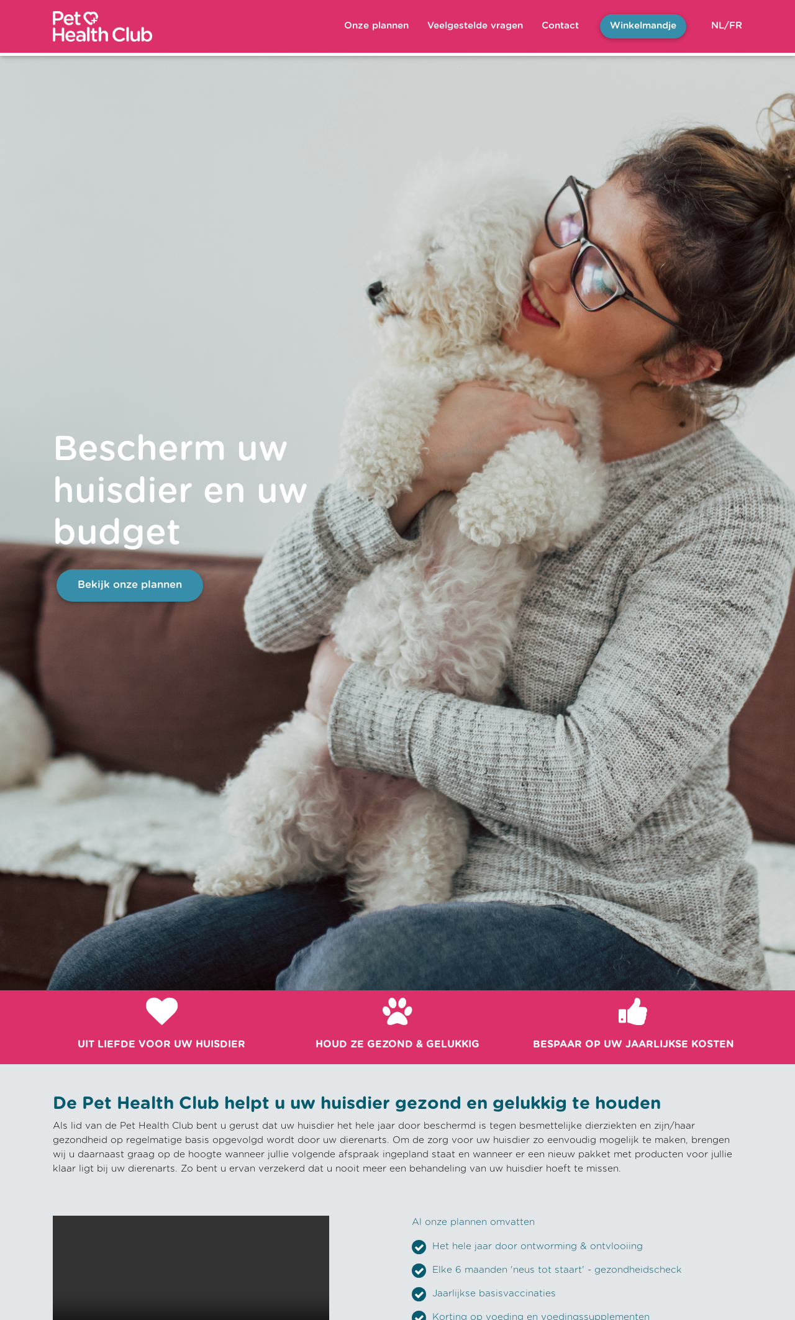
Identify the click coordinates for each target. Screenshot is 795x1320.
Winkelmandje (643, 25)
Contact (560, 25)
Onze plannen (376, 25)
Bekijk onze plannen (130, 585)
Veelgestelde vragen (475, 25)
